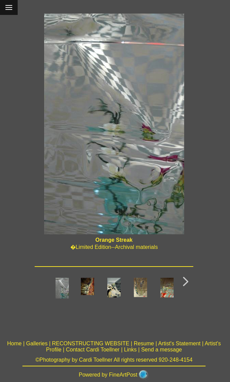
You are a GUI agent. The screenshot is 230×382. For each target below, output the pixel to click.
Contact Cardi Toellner (93, 349)
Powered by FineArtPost (108, 375)
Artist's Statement (179, 343)
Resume (144, 343)
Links (130, 349)
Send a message (161, 349)
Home (14, 343)
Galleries (37, 343)
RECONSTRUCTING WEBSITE (90, 343)
